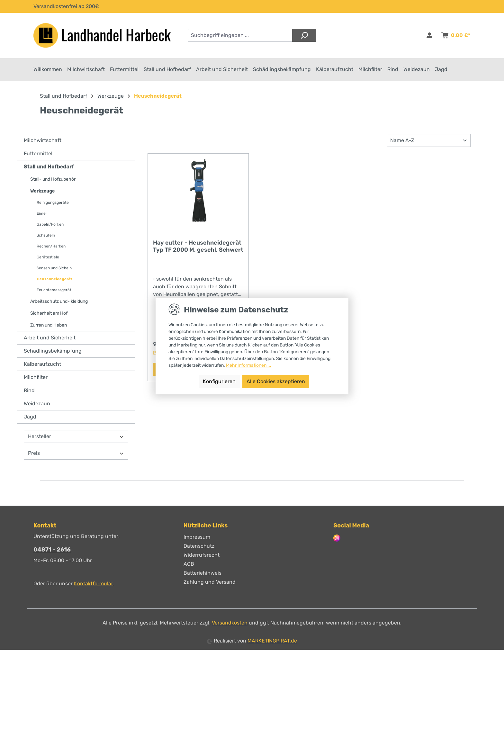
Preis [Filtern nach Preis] (76, 454)
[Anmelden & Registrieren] (429, 35)
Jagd (30, 417)
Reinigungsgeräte (53, 203)
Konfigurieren (219, 381)
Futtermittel (38, 154)
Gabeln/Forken (50, 225)
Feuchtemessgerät (54, 290)
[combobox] (240, 35)
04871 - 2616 (52, 549)
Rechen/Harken (51, 247)
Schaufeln (46, 236)
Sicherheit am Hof (49, 314)
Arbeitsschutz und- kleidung (59, 302)
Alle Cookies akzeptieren (276, 381)
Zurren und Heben (48, 325)
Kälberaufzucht (42, 365)
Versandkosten (230, 623)
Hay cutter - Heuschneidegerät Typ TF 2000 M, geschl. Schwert (198, 247)
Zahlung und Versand (210, 582)
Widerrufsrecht (202, 555)
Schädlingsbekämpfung (53, 351)
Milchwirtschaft (42, 141)
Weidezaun (37, 404)
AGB (189, 564)
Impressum (197, 537)
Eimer (42, 214)
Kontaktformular (93, 583)
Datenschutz (199, 546)
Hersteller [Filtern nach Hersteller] (76, 437)
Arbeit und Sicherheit (50, 338)
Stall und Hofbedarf (49, 167)
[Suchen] (304, 35)
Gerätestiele (48, 258)
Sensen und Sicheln (54, 268)
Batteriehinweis (202, 573)
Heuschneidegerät (54, 279)
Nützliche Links (206, 525)
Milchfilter (36, 378)
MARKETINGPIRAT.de (272, 641)
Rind (29, 391)
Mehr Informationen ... (248, 365)
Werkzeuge (42, 191)
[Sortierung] (429, 141)
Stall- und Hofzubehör (53, 180)
